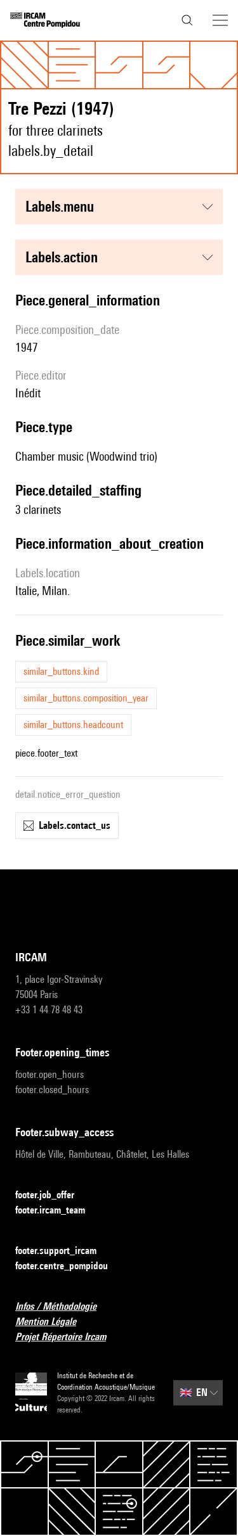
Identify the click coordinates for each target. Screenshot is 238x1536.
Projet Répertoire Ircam (68, 1337)
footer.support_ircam (63, 1251)
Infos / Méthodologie (63, 1307)
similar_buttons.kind (61, 671)
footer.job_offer (52, 1195)
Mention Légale (53, 1322)
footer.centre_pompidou (69, 1266)
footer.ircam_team (57, 1210)
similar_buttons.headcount (73, 725)
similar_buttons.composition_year (86, 698)
